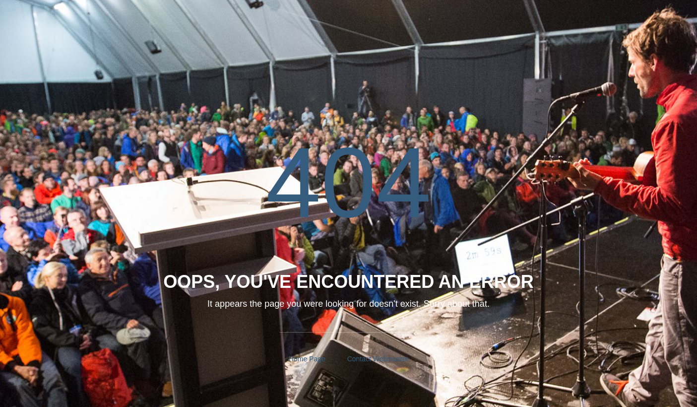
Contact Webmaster (377, 359)
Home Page (307, 359)
